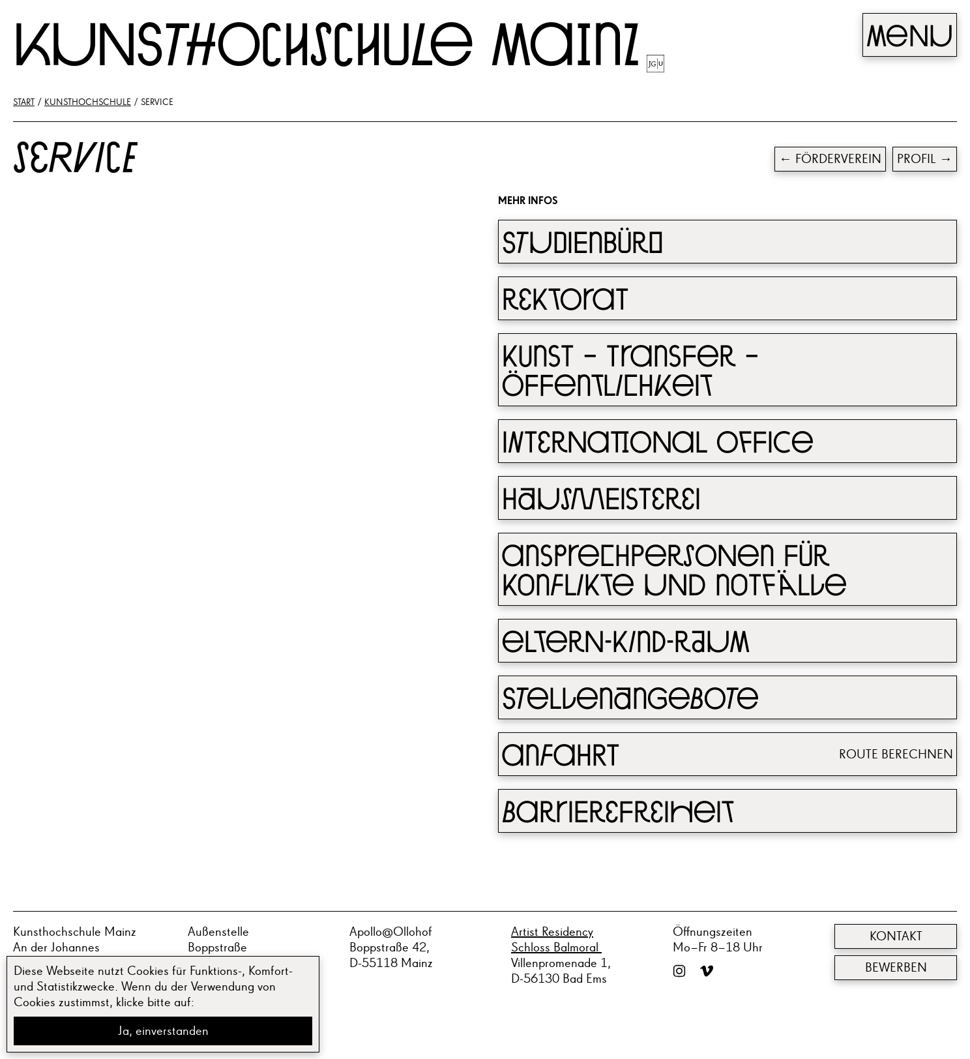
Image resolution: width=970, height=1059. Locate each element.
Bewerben (896, 967)
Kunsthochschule (87, 102)
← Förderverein (830, 159)
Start (24, 102)
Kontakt (896, 936)
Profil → (924, 159)
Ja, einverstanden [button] (163, 1030)
